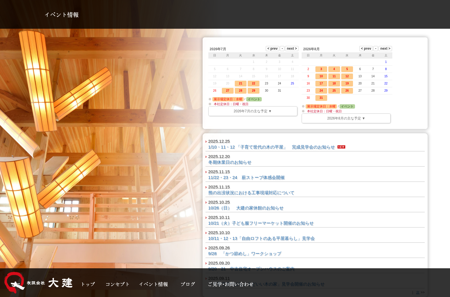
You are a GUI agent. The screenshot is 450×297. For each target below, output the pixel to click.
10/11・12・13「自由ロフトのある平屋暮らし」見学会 (261, 238)
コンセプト (118, 284)
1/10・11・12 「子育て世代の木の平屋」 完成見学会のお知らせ (271, 146)
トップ (90, 284)
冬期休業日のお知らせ (229, 162)
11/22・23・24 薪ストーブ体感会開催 (246, 177)
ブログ (190, 284)
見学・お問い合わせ (231, 284)
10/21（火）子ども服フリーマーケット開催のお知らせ (261, 223)
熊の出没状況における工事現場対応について (251, 192)
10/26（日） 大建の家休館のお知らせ (246, 207)
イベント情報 (155, 284)
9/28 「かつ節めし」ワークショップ (244, 253)
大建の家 (38, 282)
